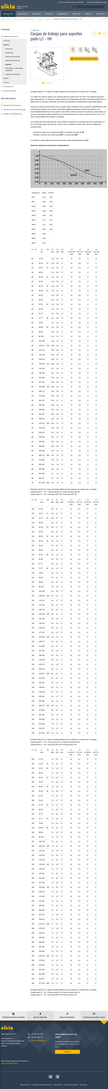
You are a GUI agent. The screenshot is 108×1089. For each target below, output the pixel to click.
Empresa (77, 14)
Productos (8, 14)
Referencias (62, 14)
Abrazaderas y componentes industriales (13, 69)
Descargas (23, 14)
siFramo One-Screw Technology (13, 109)
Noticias (49, 14)
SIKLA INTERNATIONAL (9, 1063)
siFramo (6, 82)
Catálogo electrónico (29, 19)
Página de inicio (7, 19)
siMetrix (6, 78)
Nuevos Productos (8, 91)
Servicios (36, 14)
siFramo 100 (8, 52)
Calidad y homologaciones (11, 114)
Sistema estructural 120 (11, 60)
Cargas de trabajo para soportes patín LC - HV (68, 19)
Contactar (67, 1052)
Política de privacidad (70, 1085)
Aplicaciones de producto (11, 105)
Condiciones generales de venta (41, 1085)
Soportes (49, 19)
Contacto (100, 14)
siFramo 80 (7, 49)
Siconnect (6, 41)
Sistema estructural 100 (11, 56)
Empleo (88, 14)
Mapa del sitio (58, 1085)
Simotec (41, 19)
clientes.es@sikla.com (39, 1040)
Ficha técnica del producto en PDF (84, 59)
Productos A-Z (7, 86)
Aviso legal (83, 1085)
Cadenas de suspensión (11, 74)
